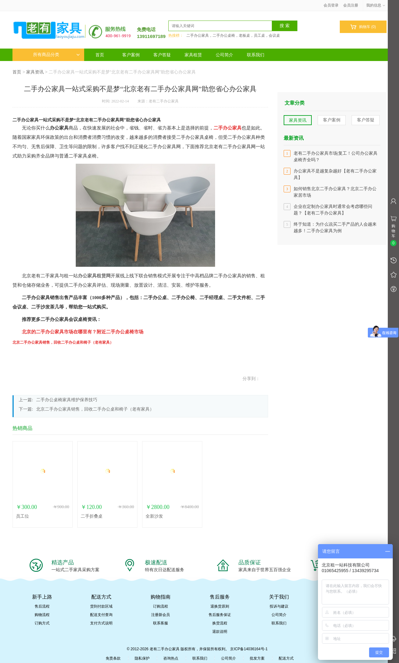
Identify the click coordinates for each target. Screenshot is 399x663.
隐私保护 (142, 658)
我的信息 (376, 5)
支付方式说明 (101, 623)
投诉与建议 (279, 606)
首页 (99, 54)
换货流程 (219, 623)
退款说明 (219, 631)
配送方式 (286, 658)
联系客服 (160, 623)
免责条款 (113, 658)
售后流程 (42, 606)
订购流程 (160, 606)
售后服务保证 (220, 615)
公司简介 (224, 54)
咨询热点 (170, 658)
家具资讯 (35, 71)
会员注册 (350, 5)
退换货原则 (219, 606)
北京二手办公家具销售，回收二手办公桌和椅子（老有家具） (95, 409)
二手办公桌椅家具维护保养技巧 (66, 399)
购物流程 (42, 615)
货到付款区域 (101, 606)
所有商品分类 (56, 54)
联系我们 (255, 54)
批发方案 (257, 658)
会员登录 (331, 5)
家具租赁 (193, 54)
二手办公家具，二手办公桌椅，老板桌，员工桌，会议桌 (233, 35)
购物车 (363, 27)
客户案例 (131, 54)
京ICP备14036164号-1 (248, 649)
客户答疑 (162, 54)
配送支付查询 (101, 615)
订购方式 (42, 623)
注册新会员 (160, 615)
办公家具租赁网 (94, 275)
